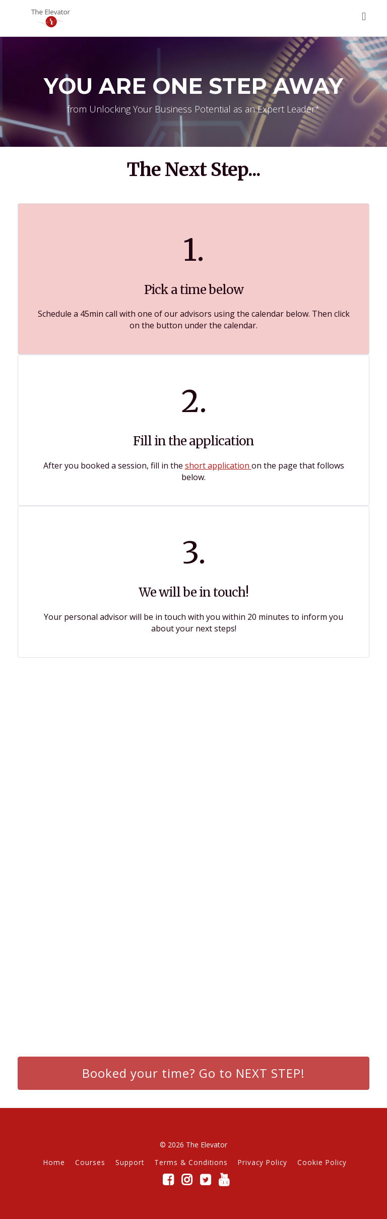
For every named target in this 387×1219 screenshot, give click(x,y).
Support (129, 1162)
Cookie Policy (322, 1162)
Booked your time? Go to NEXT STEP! (193, 1073)
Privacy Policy (262, 1162)
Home (54, 1162)
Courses (90, 1162)
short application (218, 465)
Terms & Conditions (191, 1162)
